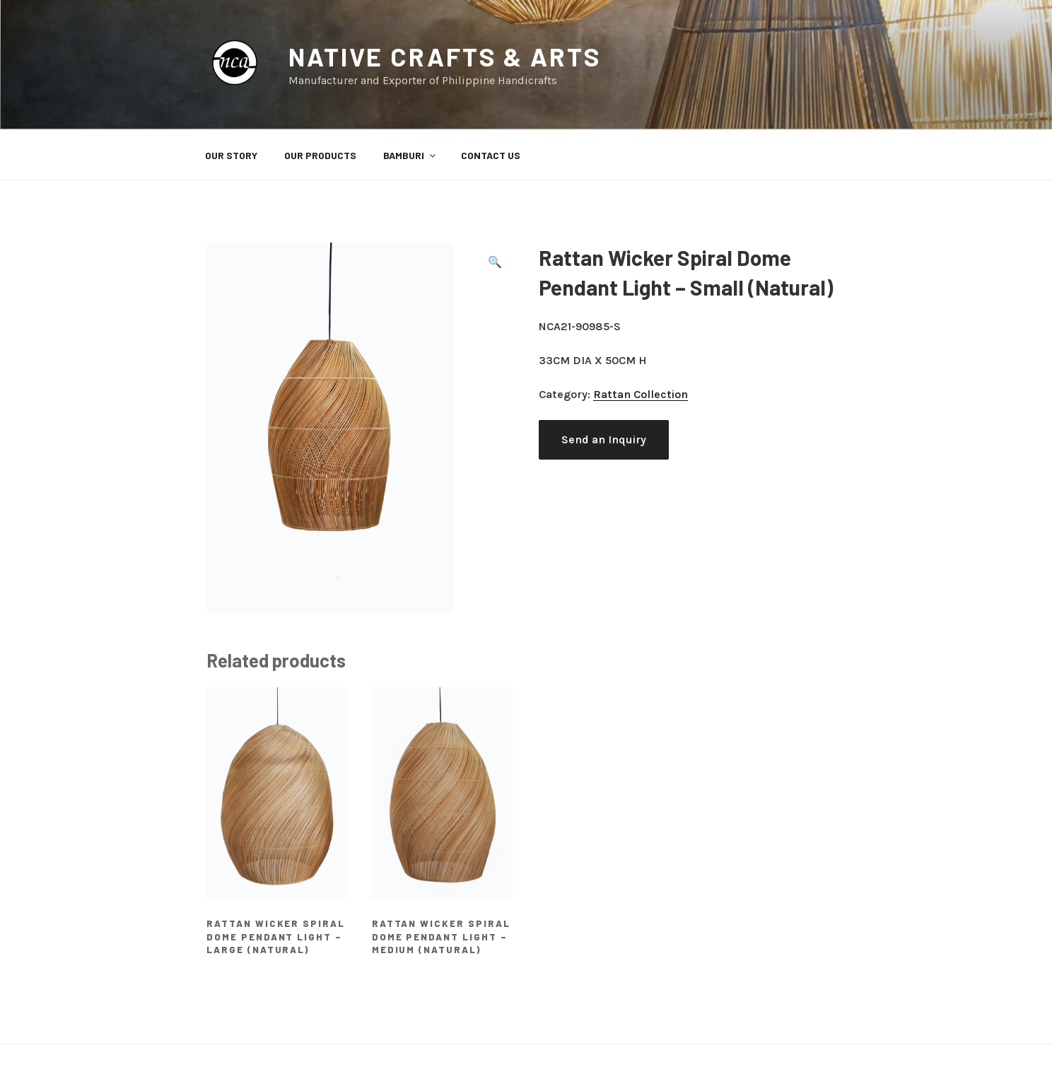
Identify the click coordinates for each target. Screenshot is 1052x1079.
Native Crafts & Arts (445, 56)
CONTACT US (490, 155)
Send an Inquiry (603, 439)
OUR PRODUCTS (320, 155)
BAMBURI (410, 155)
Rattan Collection (640, 394)
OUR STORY (231, 155)
